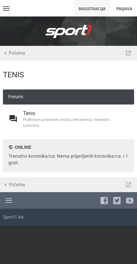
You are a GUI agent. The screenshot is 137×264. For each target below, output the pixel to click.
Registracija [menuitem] (92, 8)
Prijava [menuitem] (124, 8)
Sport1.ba (13, 217)
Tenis (29, 113)
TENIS (13, 74)
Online (23, 147)
